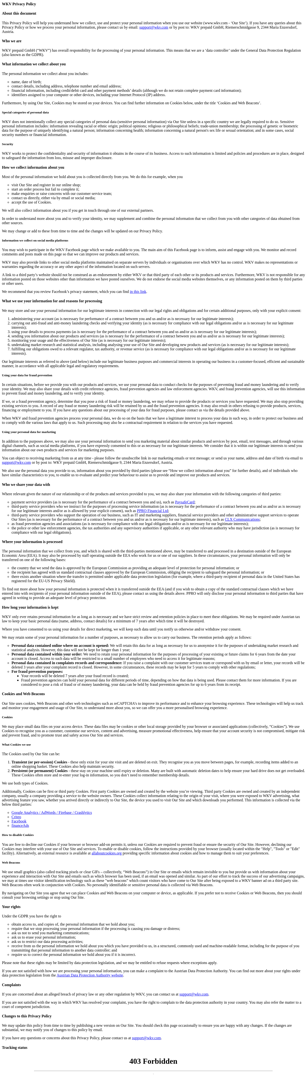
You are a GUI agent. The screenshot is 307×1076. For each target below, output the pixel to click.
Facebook (19, 821)
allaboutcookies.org (107, 853)
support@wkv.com (153, 27)
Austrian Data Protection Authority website (90, 975)
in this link (138, 292)
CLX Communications (242, 519)
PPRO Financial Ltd (152, 511)
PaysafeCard (185, 502)
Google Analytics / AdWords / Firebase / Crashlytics (52, 812)
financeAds (20, 825)
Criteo (16, 817)
